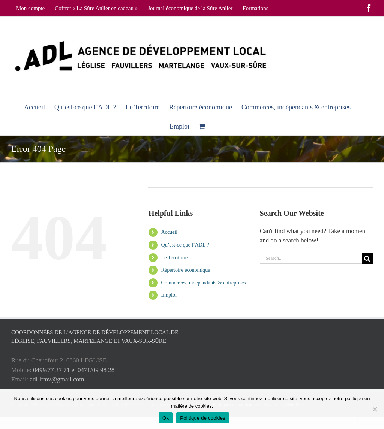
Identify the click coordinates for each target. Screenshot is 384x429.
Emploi (169, 295)
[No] (374, 409)
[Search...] (311, 258)
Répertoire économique (185, 270)
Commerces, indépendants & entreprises (203, 283)
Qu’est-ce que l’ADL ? (185, 245)
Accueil (169, 232)
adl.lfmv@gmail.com (57, 379)
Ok (165, 418)
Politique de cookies (202, 418)
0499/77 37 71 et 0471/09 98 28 (73, 370)
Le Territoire (174, 257)
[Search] (367, 258)
